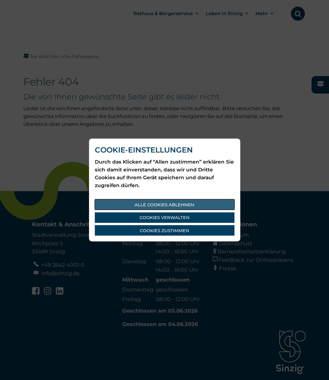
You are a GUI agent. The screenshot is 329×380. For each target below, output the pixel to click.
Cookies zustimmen (164, 230)
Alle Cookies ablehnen (164, 204)
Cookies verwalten (165, 217)
